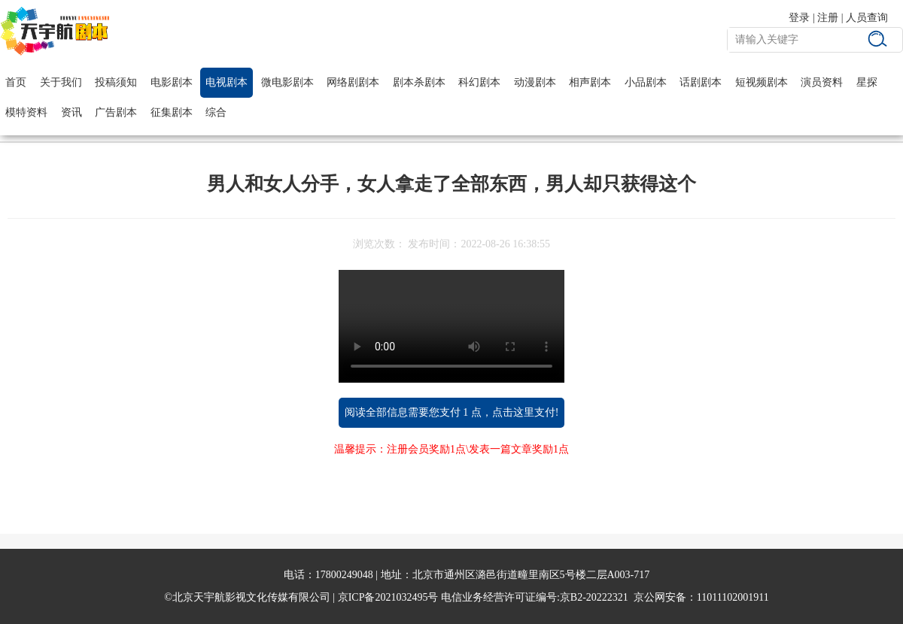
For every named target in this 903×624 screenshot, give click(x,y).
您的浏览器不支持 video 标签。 (451, 326)
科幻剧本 (479, 82)
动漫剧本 (535, 82)
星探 (866, 82)
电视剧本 (226, 82)
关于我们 (61, 82)
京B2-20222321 (594, 597)
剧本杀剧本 (419, 82)
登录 (799, 17)
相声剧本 (590, 82)
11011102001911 (733, 597)
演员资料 (822, 82)
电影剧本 (171, 82)
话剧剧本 (701, 82)
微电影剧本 (287, 82)
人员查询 (867, 17)
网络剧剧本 (353, 82)
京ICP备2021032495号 (388, 597)
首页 (15, 82)
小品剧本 (646, 82)
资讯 (71, 112)
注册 (827, 17)
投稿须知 (116, 82)
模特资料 (26, 112)
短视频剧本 (761, 82)
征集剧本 (171, 112)
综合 (216, 112)
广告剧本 (116, 112)
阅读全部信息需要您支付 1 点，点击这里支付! (452, 412)
